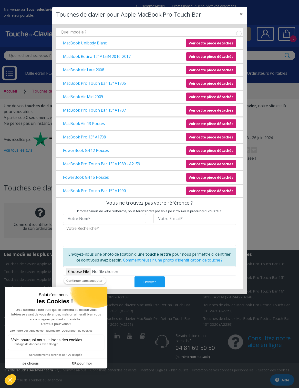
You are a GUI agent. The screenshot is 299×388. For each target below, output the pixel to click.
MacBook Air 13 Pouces (84, 123)
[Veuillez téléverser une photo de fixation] (149, 270)
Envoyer (149, 282)
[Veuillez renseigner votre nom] (104, 218)
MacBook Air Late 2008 (83, 70)
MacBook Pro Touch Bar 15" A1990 (94, 190)
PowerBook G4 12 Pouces (86, 150)
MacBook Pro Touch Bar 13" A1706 (94, 83)
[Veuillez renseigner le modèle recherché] (149, 235)
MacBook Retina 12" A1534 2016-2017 (97, 56)
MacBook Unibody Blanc (85, 43)
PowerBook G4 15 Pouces (86, 177)
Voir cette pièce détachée (211, 43)
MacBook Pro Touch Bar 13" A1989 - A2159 (101, 164)
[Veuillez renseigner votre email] (194, 218)
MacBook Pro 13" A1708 (84, 137)
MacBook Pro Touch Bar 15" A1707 (94, 110)
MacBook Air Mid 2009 (83, 96)
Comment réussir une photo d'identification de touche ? (173, 260)
